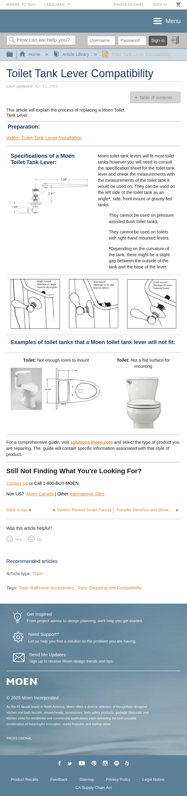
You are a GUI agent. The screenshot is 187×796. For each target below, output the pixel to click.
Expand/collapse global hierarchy (13, 54)
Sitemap (86, 779)
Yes (18, 539)
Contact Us (17, 483)
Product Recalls (24, 779)
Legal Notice (153, 779)
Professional (129, 4)
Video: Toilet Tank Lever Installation (44, 137)
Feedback (59, 779)
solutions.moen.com (91, 442)
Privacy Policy (118, 779)
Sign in (159, 4)
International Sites (86, 493)
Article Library (71, 54)
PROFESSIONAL (19, 738)
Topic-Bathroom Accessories (46, 587)
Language (54, 4)
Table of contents (155, 97)
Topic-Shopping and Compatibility (109, 587)
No (39, 539)
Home (30, 54)
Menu (173, 21)
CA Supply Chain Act (93, 787)
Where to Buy (21, 4)
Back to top (16, 510)
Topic (38, 573)
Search (11, 40)
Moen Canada (40, 493)
